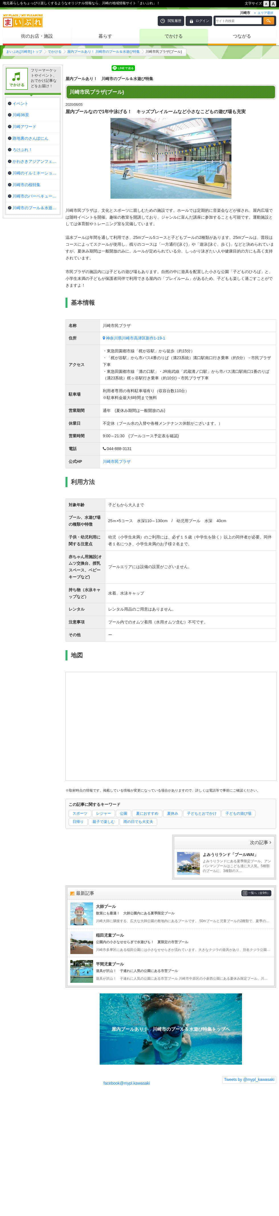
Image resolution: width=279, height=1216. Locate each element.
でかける (174, 36)
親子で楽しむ (104, 822)
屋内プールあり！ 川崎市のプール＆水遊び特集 (103, 52)
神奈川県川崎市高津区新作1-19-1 (135, 338)
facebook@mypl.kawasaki (127, 1083)
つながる (242, 36)
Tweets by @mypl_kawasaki (249, 1079)
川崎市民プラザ (117, 461)
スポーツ (80, 813)
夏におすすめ (147, 813)
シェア (102, 67)
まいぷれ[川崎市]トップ (24, 52)
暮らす (105, 36)
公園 (123, 813)
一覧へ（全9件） (259, 892)
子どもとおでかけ (202, 813)
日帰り (78, 822)
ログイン (202, 21)
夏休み (172, 813)
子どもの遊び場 (238, 813)
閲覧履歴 (174, 21)
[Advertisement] (170, 1156)
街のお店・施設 (37, 36)
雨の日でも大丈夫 (138, 822)
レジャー (103, 813)
